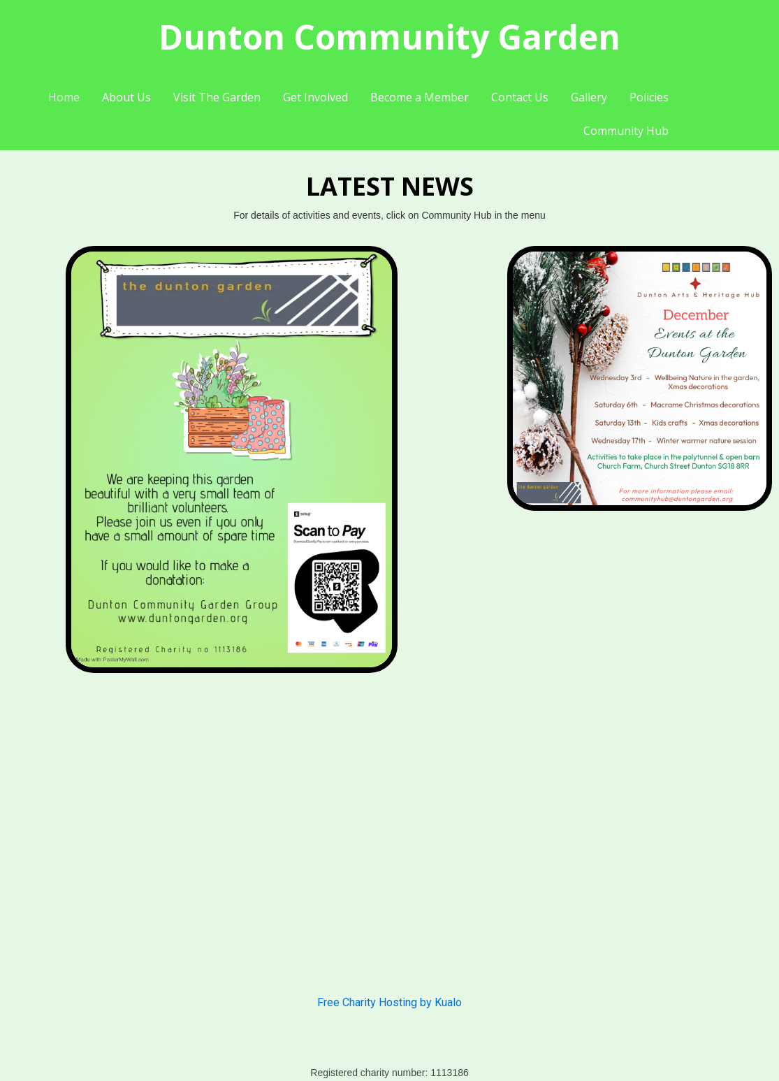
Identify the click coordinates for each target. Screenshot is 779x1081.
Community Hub (626, 130)
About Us (126, 97)
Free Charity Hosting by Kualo (389, 1002)
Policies (649, 97)
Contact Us (519, 97)
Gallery (589, 97)
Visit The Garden (217, 97)
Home (64, 97)
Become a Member (419, 97)
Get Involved (315, 97)
